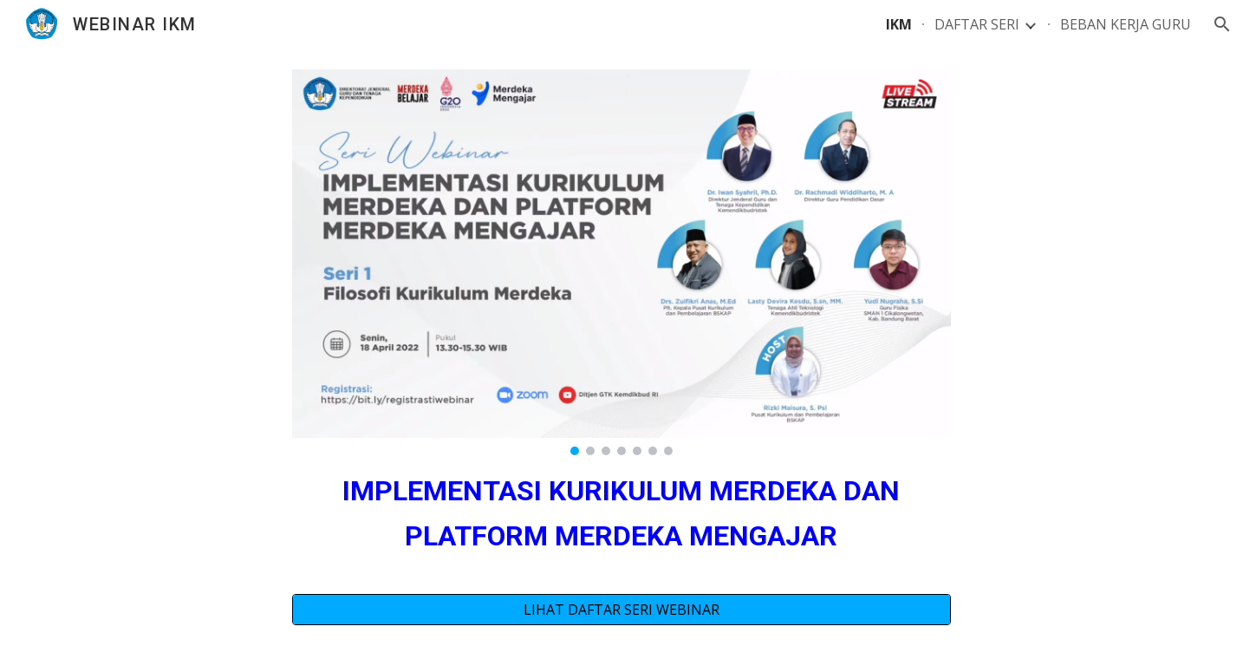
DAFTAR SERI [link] (976, 24)
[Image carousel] (621, 262)
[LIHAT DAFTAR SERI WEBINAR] (621, 609)
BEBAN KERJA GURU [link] (1125, 24)
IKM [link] (899, 24)
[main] (621, 512)
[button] (1222, 24)
